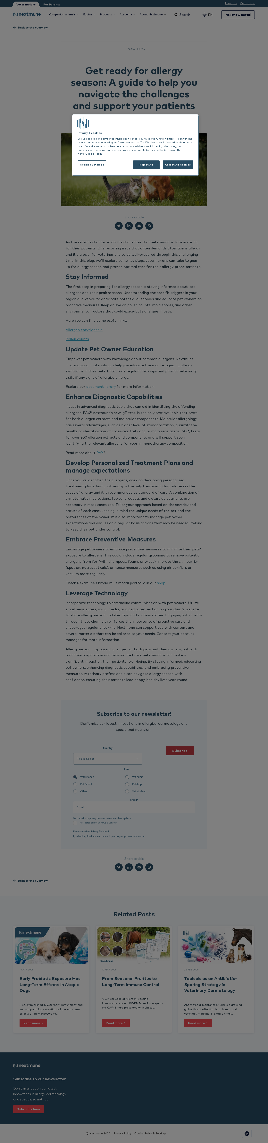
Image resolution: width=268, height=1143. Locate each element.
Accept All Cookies (178, 164)
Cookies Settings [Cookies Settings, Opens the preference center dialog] (92, 164)
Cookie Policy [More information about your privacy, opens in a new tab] (93, 153)
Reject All (146, 164)
